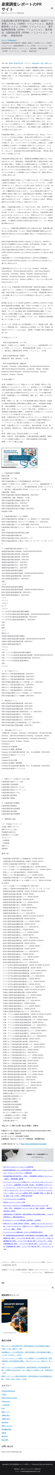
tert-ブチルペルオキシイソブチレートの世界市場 (18, 1167)
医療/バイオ (48, 63)
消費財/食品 (6, 1419)
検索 (3, 1283)
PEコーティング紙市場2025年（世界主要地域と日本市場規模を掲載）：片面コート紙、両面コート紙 (27, 1347)
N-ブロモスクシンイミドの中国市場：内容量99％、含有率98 (22, 1220)
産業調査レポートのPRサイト (22, 1464)
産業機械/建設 (7, 1429)
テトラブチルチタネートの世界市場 (14, 1199)
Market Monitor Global (9, 1398)
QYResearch (35, 63)
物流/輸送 (5, 1422)
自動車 (4, 1433)
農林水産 (5, 1436)
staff (6, 63)
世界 (42, 63)
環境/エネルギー (7, 1426)
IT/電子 (4, 1394)
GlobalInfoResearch (8, 1391)
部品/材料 (5, 1440)
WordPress (49, 1464)
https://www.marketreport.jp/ (12, 1452)
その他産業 (5, 1405)
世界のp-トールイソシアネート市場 (14, 1202)
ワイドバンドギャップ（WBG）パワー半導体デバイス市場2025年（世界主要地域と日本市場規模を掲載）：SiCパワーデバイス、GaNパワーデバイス (27, 1361)
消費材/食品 (6, 1415)
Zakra (41, 1464)
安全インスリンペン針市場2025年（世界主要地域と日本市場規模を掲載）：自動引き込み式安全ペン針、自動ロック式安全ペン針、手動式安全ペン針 (27, 1370)
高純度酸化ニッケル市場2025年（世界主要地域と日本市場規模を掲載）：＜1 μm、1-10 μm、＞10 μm (27, 1353)
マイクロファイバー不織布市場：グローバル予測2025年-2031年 (23, 1232)
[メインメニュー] (51, 8)
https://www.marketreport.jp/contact (34, 1144)
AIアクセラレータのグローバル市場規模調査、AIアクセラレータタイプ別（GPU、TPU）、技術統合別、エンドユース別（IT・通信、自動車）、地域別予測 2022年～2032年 (27, 1208)
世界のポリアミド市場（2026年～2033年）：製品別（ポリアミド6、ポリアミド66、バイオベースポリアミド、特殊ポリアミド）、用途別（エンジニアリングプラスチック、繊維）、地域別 (28, 1226)
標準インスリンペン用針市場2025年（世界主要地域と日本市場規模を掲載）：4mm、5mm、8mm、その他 (27, 1377)
